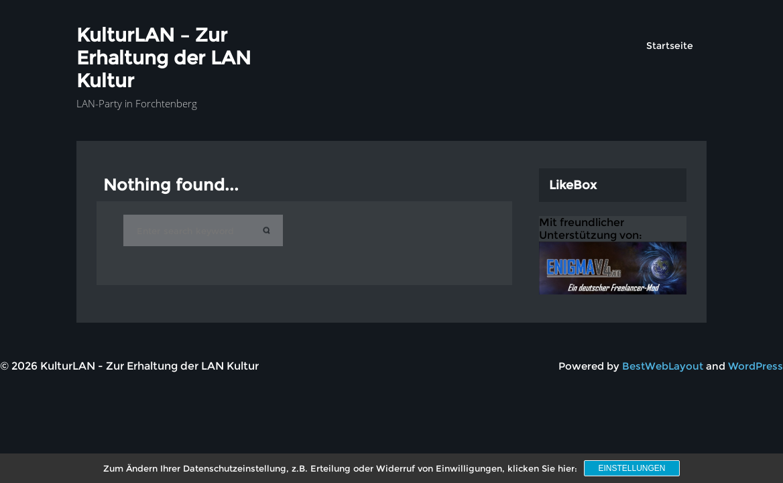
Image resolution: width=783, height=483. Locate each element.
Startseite (669, 46)
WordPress (755, 366)
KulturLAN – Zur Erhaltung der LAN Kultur (163, 57)
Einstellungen (631, 468)
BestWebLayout (662, 366)
